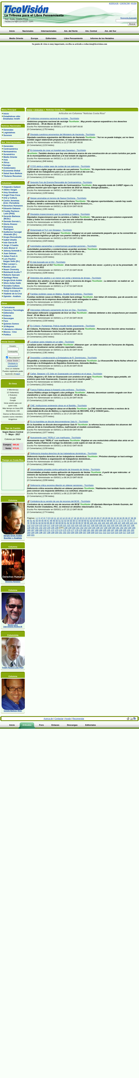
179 (80, 530)
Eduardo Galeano (12, 208)
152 (81, 528)
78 (28, 523)
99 (88, 523)
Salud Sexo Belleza (13, 173)
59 (82, 520)
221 (32, 535)
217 (124, 532)
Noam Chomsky (11, 269)
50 (57, 520)
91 (65, 523)
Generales (8, 130)
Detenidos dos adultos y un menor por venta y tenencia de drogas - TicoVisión (65, 278)
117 (48, 525)
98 (85, 523)
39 (135, 518)
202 (64, 532)
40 (28, 520)
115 (40, 525)
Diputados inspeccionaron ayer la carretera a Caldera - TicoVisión (60, 214)
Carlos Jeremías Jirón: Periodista (10, 201)
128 (92, 525)
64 (96, 520)
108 (123, 523)
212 (104, 532)
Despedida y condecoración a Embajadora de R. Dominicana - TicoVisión (63, 357)
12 (58, 518)
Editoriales (9, 313)
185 (104, 530)
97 (82, 523)
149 (69, 528)
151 (77, 528)
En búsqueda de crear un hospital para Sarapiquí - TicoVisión (58, 150)
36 (126, 518)
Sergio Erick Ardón (13, 280)
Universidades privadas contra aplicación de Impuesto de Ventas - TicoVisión (65, 469)
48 (51, 520)
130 (100, 525)
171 (48, 530)
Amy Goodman (10, 192)
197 (44, 532)
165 (133, 528)
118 (52, 525)
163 (125, 528)
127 (88, 525)
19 (78, 518)
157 (101, 528)
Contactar (125, 3)
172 (52, 530)
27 (100, 518)
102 (99, 523)
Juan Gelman (10, 253)
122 (68, 525)
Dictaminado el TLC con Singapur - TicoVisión (51, 230)
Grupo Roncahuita (12, 237)
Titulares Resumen (13, 176)
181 (88, 530)
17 (72, 518)
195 (36, 532)
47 (48, 520)
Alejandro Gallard (11, 187)
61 (88, 520)
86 (51, 523)
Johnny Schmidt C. (13, 250)
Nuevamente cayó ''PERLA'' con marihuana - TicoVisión (55, 437)
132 (108, 525)
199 (52, 532)
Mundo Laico (10, 266)
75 (128, 520)
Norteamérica (10, 151)
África (6, 162)
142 (40, 528)
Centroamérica (11, 149)
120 (60, 525)
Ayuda (133, 3)
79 (31, 523)
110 (131, 523)
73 (122, 520)
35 (123, 518)
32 (115, 518)
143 (44, 528)
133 (112, 525)
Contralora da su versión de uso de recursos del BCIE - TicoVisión (60, 501)
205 (76, 532)
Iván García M (10, 242)
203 (68, 532)
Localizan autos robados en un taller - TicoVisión (52, 342)
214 (112, 532)
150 (73, 528)
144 (48, 528)
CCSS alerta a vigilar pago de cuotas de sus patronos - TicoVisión (60, 166)
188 (116, 530)
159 (109, 528)
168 (36, 530)
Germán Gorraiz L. (12, 221)
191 (128, 530)
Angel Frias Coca (11, 195)
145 (52, 528)
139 (28, 528)
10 (52, 518)
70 (114, 520)
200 (56, 532)
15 (66, 518)
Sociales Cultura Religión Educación (12, 287)
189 (120, 530)
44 (39, 520)
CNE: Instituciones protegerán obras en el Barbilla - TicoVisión (58, 405)
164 (129, 528)
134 (116, 525)
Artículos (38, 110)
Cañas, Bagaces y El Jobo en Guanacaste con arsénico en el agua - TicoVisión (66, 373)
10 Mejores (9, 326)
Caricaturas (9, 307)
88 (57, 523)
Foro (6, 321)
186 (108, 530)
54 (68, 520)
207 (84, 532)
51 (59, 520)
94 (74, 523)
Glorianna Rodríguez (8, 228)
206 (80, 532)
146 (56, 528)
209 (92, 532)
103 (103, 523)
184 (100, 530)
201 (60, 532)
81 (37, 523)
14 (63, 518)
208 (88, 532)
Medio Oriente (10, 157)
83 (42, 523)
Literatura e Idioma (13, 329)
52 (62, 520)
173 (56, 530)
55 (71, 520)
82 (39, 523)
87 (54, 523)
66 (102, 520)
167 (32, 530)
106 (115, 523)
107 (119, 523)
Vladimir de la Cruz (13, 293)
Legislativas (9, 132)
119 (56, 525)
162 (121, 528)
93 (71, 523)
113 (32, 525)
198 (48, 532)
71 (116, 520)
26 (98, 518)
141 (36, 528)
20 (81, 518)
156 (97, 528)
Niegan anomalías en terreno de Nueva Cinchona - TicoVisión (58, 198)
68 (108, 520)
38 (132, 518)
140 (32, 528)
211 (100, 532)
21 (83, 518)
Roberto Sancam (12, 275)
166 (28, 530)
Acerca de (114, 3)
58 (79, 520)
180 (84, 530)
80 (34, 523)
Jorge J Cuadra (11, 245)
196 (40, 532)
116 (44, 525)
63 (94, 520)
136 (124, 525)
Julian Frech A (11, 256)
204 (72, 532)
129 (96, 525)
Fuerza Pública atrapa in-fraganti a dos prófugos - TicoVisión (58, 389)
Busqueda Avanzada (128, 18)
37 (129, 518)
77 (133, 520)
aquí (18, 374)
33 (118, 518)
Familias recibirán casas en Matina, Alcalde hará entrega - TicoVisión (61, 294)
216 (120, 532)
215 (116, 532)
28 (103, 518)
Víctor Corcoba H (12, 291)
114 (36, 525)
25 (95, 518)
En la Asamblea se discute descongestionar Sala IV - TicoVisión (59, 421)
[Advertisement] (30, 76)
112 (28, 525)
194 (32, 532)
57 (77, 520)
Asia (5, 160)
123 (72, 525)
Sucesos (8, 135)
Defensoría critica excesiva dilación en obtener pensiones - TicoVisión (62, 485)
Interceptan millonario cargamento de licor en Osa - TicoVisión (59, 310)
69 (111, 520)
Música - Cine (10, 332)
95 (77, 523)
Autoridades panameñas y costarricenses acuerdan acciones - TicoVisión (63, 246)
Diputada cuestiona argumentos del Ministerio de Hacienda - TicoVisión (62, 134)
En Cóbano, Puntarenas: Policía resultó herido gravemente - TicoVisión (62, 326)
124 (76, 525)
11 (55, 518)
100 (91, 523)
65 (99, 520)
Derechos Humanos (13, 205)
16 (69, 518)
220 (28, 535)
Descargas (9, 318)
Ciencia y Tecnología (14, 310)
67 (105, 520)
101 (95, 523)
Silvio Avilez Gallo (12, 283)
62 (91, 520)
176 (68, 530)
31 (112, 518)
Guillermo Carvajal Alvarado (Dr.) (12, 233)
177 (72, 530)
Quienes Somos (11, 324)
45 (42, 520)
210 (96, 532)
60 (85, 520)
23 (89, 518)
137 (128, 525)
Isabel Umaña (10, 240)
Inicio (6, 113)
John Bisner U (10, 248)
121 (64, 525)
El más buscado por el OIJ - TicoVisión (47, 262)
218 (128, 532)
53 (65, 520)
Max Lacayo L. (10, 264)
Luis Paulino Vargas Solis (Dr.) (11, 260)
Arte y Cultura (10, 198)
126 (84, 525)
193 (28, 532)
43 (37, 520)
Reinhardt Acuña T (13, 272)
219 (132, 532)
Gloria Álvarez (10, 224)
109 (127, 523)
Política (7, 334)
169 (40, 530)
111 (135, 523)
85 (48, 523)
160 (113, 528)
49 (54, 520)
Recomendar (78, 718)
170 (44, 530)
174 (60, 530)
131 (104, 525)
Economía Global (12, 170)
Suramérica (9, 154)
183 (96, 530)
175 (64, 530)
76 (131, 520)
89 (59, 523)
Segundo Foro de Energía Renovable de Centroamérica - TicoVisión (61, 182)
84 (45, 523)
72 (119, 520)
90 (62, 523)
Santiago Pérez (11, 277)
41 (31, 520)
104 (107, 523)
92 (68, 523)
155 (93, 528)
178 (76, 530)
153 (85, 528)
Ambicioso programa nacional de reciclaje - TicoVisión (54, 118)
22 (86, 518)
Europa (7, 165)
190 (124, 530)
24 (92, 518)
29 (106, 518)
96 (79, 523)
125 (80, 525)
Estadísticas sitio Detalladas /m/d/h (11, 117)
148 (65, 528)
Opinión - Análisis (12, 296)
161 (117, 528)
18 (75, 518)
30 (109, 518)
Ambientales (9, 168)
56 (74, 520)
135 (120, 525)
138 (132, 525)
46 (45, 520)
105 (111, 523)
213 (108, 532)
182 (92, 530)
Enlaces (7, 315)
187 (112, 530)
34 (120, 518)
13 (61, 518)
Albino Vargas (10, 189)
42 (34, 520)
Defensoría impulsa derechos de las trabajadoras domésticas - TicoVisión (63, 453)
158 (105, 528)
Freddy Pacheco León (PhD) (10, 212)
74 (125, 520)
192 (132, 530)
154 (89, 528)
